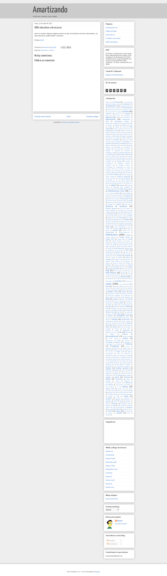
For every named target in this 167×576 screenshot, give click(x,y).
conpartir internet (110, 169)
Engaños (110, 204)
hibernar (118, 254)
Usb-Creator (122, 392)
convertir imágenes (113, 174)
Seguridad (110, 362)
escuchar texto (116, 212)
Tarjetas (108, 375)
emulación (119, 202)
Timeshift (108, 381)
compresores (109, 163)
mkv (107, 308)
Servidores (108, 364)
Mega (108, 299)
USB (116, 392)
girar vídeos (119, 228)
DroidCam (120, 195)
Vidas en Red (110, 466)
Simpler (128, 364)
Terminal (127, 377)
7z (123, 102)
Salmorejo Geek (111, 462)
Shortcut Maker (118, 364)
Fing (115, 217)
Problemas (129, 344)
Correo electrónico (124, 178)
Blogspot (130, 136)
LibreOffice (118, 281)
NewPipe (115, 317)
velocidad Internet (113, 394)
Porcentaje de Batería (113, 342)
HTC (113, 255)
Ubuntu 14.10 (121, 388)
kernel (123, 273)
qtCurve (108, 350)
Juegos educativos (113, 268)
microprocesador (125, 304)
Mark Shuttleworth (122, 293)
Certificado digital (123, 152)
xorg (125, 411)
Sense (117, 362)
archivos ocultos (117, 128)
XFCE (110, 411)
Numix (107, 323)
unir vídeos (124, 390)
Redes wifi (120, 352)
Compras (127, 161)
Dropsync (108, 197)
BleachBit (116, 136)
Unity (131, 390)
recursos (51, 50)
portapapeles (126, 342)
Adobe (107, 107)
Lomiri (129, 286)
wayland (108, 402)
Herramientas (109, 254)
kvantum (124, 277)
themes (108, 379)
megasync (115, 299)
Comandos (115, 159)
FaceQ (109, 216)
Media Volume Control (112, 297)
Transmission (119, 384)
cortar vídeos (125, 180)
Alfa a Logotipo (116, 107)
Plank (131, 336)
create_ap (108, 181)
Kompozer (117, 275)
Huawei (119, 255)
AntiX (107, 115)
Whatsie (108, 405)
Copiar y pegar (110, 176)
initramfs (128, 263)
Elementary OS (125, 199)
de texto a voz (121, 183)
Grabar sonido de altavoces (125, 246)
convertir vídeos (126, 174)
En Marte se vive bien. (113, 38)
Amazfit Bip (111, 109)
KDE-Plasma (111, 273)
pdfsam (112, 334)
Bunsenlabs (117, 147)
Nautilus (110, 316)
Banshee (108, 134)
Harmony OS (127, 252)
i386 (107, 257)
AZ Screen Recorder (125, 132)
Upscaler (110, 392)
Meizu (123, 299)
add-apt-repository (125, 106)
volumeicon (127, 398)
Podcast (127, 340)
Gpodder (115, 243)
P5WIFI (128, 327)
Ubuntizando (110, 455)
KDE (108, 271)
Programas (114, 346)
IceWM (113, 257)
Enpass (118, 204)
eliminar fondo (122, 200)
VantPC (130, 392)
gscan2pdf (130, 248)
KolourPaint (109, 275)
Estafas (125, 212)
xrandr (131, 411)
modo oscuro (123, 308)
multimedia (130, 312)
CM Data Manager (120, 158)
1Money (108, 102)
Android (125, 112)
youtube (119, 413)
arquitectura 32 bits (112, 130)
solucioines (109, 371)
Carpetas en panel (111, 152)
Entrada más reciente (42, 116)
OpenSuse (128, 325)
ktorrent (110, 276)
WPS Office (116, 409)
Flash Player (129, 217)
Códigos (108, 159)
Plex (119, 340)
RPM (129, 357)
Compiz (119, 161)
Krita (124, 275)
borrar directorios (116, 141)
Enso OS (127, 204)
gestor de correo (125, 225)
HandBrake (109, 252)
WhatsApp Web (125, 403)
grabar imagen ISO (124, 244)
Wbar (121, 402)
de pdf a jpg (111, 183)
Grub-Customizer (119, 248)
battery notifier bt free (125, 134)
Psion (127, 346)
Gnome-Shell (110, 232)
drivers (113, 195)
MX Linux (117, 314)
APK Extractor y (125, 117)
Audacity (123, 130)
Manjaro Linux (113, 291)
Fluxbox (126, 219)
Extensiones (111, 214)
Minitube (122, 306)
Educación (44, 50)
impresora (128, 259)
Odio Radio (121, 323)
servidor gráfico (126, 362)
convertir (130, 172)
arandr (124, 127)
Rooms (109, 357)
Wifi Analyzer (121, 405)
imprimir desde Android (113, 261)
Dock (117, 193)
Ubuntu (125, 387)
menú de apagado (119, 301)
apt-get (110, 127)
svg (129, 371)
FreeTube (108, 223)
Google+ (127, 241)
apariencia (109, 117)
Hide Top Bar (126, 254)
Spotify (116, 371)
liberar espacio (128, 278)
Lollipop (114, 286)
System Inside (110, 458)
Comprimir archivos (123, 163)
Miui (128, 306)
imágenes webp (118, 259)
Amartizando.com (112, 27)
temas (117, 377)
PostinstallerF (109, 344)
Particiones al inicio (111, 332)
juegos (130, 267)
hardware (117, 252)
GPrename (123, 243)
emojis (131, 200)
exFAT (131, 212)
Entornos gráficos (111, 208)
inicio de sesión (117, 263)
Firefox (121, 218)
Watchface (127, 400)
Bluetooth (116, 139)
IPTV (109, 267)
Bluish (124, 139)
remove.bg (127, 353)
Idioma (128, 257)
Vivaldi (118, 398)
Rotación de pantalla (119, 357)
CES (131, 152)
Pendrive (125, 334)
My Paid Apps (129, 314)
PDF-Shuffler (129, 332)
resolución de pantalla (126, 355)
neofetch (108, 317)
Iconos (120, 257)
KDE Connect (118, 270)
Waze (115, 402)
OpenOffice (119, 325)
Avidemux (114, 132)
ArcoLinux (128, 128)
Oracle (122, 327)
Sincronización (110, 366)
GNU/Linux (112, 234)
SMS (123, 370)
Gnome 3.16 (126, 230)
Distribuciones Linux (116, 191)
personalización (112, 336)
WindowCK (121, 407)
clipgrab (130, 156)
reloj (118, 353)
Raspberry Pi (129, 350)
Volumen (108, 400)
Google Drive (110, 239)
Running (108, 359)
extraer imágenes (128, 214)
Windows (130, 407)
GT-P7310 (120, 250)
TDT (113, 375)
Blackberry (108, 136)
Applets (117, 125)
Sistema (108, 368)
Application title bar (127, 125)
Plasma (125, 338)
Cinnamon (127, 154)
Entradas (111, 540)
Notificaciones (126, 319)
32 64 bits (116, 102)
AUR (129, 130)
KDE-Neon (127, 270)
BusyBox (127, 147)
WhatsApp (114, 403)
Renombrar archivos (111, 355)
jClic (120, 267)
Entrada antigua (93, 116)
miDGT (116, 306)
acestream (130, 102)
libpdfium (110, 281)
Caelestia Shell (110, 149)
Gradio (109, 248)
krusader (130, 275)
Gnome (115, 230)
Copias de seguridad (123, 176)
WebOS (128, 402)
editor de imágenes (118, 197)
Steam (123, 371)
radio (121, 350)
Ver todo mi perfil (120, 524)
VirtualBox (109, 398)
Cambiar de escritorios (113, 150)
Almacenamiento (127, 107)
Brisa (118, 145)
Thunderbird (119, 379)
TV (118, 387)
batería (115, 134)
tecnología (128, 375)
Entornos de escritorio (116, 206)
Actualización (126, 104)
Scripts (131, 361)
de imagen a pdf (128, 181)
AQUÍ (42, 40)
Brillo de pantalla (110, 145)
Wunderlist (125, 409)
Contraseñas (126, 170)
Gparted (108, 243)
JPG (125, 267)
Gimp (107, 227)
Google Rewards (117, 241)
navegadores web (122, 316)
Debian (113, 185)
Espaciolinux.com (112, 469)
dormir (107, 195)
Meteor (116, 304)
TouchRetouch (110, 382)
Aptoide (117, 127)
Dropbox (127, 195)
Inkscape (108, 265)
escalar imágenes (111, 210)
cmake (129, 158)
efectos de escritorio (113, 198)
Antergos (127, 114)
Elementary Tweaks (111, 200)
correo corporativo (111, 178)
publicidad (108, 348)
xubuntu (110, 413)
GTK (127, 250)
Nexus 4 (128, 317)
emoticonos (111, 202)
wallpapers (117, 400)
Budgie (124, 145)
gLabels (128, 228)
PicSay (125, 336)
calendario (120, 149)
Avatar (107, 132)
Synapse (115, 373)
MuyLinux (109, 484)
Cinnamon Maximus (111, 156)
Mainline (123, 290)
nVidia (113, 323)
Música (109, 314)
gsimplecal (111, 250)
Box (130, 143)
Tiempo (128, 379)
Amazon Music (128, 109)
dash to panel (117, 181)
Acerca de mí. (110, 35)
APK (117, 117)
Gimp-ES (109, 476)
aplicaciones (111, 119)
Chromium (118, 154)
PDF (120, 332)
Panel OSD (126, 329)
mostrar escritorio (117, 310)
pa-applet (108, 329)
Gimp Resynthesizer (120, 227)
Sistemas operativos (112, 370)
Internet (130, 265)
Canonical (127, 150)
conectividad (109, 167)
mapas (124, 291)
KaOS (129, 268)
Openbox (110, 325)
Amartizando (50, 10)
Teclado (119, 375)
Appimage (124, 123)
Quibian (115, 350)
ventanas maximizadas (126, 394)
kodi (129, 273)
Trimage (128, 384)
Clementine (122, 156)
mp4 (118, 312)
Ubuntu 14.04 (110, 389)
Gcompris (120, 223)
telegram (108, 377)
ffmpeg (109, 217)
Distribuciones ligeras (126, 189)
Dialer (115, 189)
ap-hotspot (127, 115)
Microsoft (108, 306)
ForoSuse (109, 473)
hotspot (108, 255)
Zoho (128, 413)
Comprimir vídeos (124, 165)
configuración (119, 167)
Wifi (114, 405)
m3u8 (129, 288)
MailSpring (116, 290)
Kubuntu (116, 276)
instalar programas (119, 265)
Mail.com (108, 290)
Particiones (126, 330)
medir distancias (125, 297)
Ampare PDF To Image (114, 111)
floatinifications (118, 219)
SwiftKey (108, 373)
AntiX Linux (116, 115)
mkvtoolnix (114, 308)
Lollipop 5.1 (122, 286)
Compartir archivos (125, 159)
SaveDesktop (113, 361)
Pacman (117, 329)
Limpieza (128, 281)
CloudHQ (110, 158)
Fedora (130, 216)
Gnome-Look (110, 480)
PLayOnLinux (109, 340)
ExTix (119, 214)
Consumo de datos (124, 169)
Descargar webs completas (121, 187)
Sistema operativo (122, 368)
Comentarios (112, 544)
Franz (129, 221)
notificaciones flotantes (112, 321)
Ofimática (130, 323)
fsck (114, 223)
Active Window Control (114, 104)
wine (109, 409)
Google (128, 235)
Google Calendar (111, 237)
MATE (131, 293)
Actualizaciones (111, 106)
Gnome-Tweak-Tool (124, 232)
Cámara (128, 149)
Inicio (69, 116)
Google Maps (121, 239)
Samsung (115, 359)
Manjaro (130, 290)
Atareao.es (109, 451)
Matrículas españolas (114, 295)
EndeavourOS (129, 202)
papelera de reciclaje (112, 330)
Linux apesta (122, 284)
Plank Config (113, 338)
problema (119, 344)
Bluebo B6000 (126, 138)
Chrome (110, 154)
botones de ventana (120, 143)
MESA (109, 304)
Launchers (119, 278)
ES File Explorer (125, 208)
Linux (109, 283)
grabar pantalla (110, 246)
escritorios (121, 210)
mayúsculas (127, 295)
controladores (121, 172)
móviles (128, 310)
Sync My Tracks (125, 373)
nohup (107, 319)
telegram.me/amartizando (114, 75)
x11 (132, 409)
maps (131, 291)
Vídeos (126, 396)
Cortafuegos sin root (112, 180)
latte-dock (110, 278)
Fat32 (115, 216)
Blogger (123, 136)
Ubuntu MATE (115, 390)
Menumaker (129, 303)
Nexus (122, 317)
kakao (123, 268)
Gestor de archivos (113, 225)
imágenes (109, 259)
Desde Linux (110, 487)
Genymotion (129, 223)
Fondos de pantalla (111, 221)
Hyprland (127, 255)
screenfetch (123, 361)
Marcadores (111, 293)
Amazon (119, 109)
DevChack (108, 189)
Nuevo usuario (126, 321)
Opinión (114, 327)
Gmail (107, 230)
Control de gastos (111, 172)
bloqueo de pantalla (113, 138)
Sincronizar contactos (123, 366)
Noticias (114, 319)
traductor (118, 382)
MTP (123, 312)
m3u (123, 288)
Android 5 (109, 114)
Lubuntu (117, 288)
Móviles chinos (110, 312)
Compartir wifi (110, 161)
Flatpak (110, 219)
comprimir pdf (110, 165)
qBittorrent (117, 348)
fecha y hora (122, 216)
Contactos (108, 170)
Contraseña (117, 170)
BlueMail (108, 139)
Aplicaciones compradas (112, 123)
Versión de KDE (114, 396)
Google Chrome (124, 237)
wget (107, 403)
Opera (108, 327)
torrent (117, 381)
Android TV (118, 113)
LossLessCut (109, 288)
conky (128, 167)
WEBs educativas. (112, 42)
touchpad (126, 381)
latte (131, 276)
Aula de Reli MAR (112, 499)
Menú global (119, 303)
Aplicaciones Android (121, 121)
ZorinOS (108, 415)
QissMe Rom (126, 348)
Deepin (122, 185)
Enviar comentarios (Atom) (71, 122)
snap (128, 370)
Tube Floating (110, 387)
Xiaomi (118, 411)
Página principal (111, 31)
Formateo (122, 221)
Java (114, 267)
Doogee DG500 (126, 193)
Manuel (119, 521)
